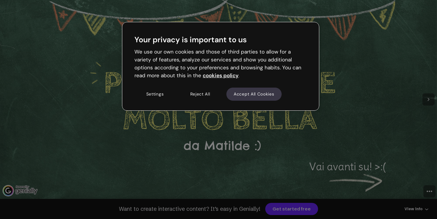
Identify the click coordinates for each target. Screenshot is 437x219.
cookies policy (221, 75)
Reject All (200, 94)
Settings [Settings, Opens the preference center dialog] (155, 94)
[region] (220, 66)
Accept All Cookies (254, 94)
